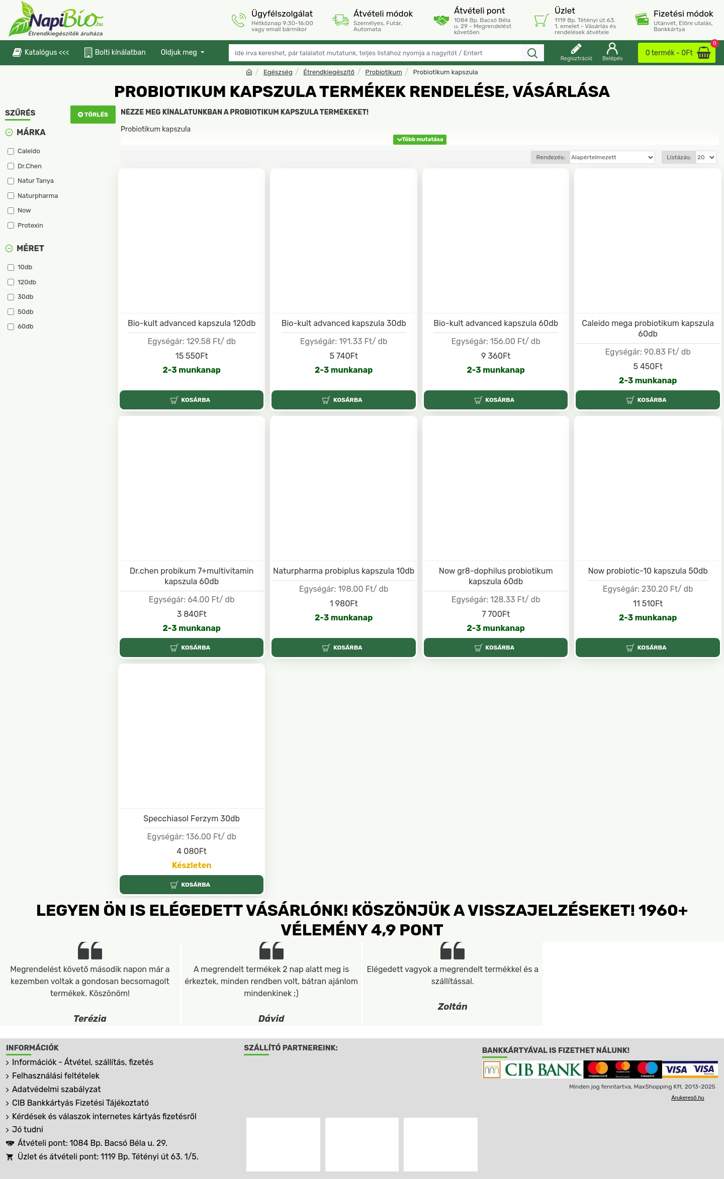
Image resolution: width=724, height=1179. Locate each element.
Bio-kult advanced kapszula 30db (344, 323)
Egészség (278, 72)
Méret (30, 248)
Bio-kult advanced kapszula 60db (495, 323)
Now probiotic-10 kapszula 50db (648, 571)
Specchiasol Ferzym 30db (191, 818)
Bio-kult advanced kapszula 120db (192, 323)
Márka (31, 132)
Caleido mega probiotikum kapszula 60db (648, 328)
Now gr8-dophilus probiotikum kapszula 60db (496, 576)
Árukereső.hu (687, 1098)
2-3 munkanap (192, 370)
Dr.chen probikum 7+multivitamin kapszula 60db (192, 576)
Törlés (96, 114)
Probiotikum (384, 72)
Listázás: (679, 157)
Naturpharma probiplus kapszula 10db (343, 571)
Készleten (192, 865)
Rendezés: (550, 157)
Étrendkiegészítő (328, 72)
